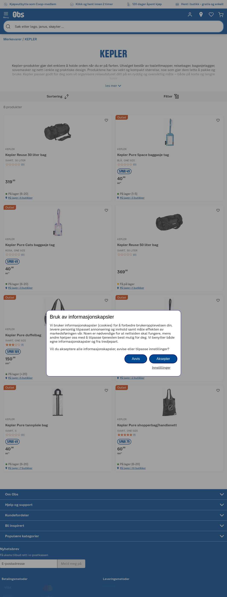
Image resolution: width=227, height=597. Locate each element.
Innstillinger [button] (161, 367)
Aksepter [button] (163, 359)
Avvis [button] (136, 359)
